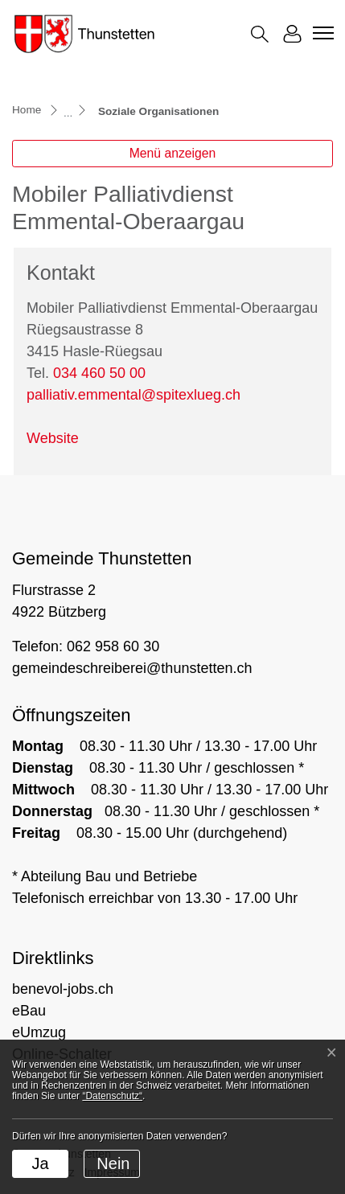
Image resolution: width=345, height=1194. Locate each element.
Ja (39, 1163)
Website (53, 438)
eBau (29, 1011)
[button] (260, 34)
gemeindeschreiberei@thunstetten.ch (132, 668)
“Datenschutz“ (112, 1096)
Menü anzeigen (172, 153)
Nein (113, 1163)
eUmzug (39, 1032)
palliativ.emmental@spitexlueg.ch (133, 395)
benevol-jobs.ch (62, 989)
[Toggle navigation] (321, 33)
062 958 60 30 (113, 646)
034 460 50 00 (99, 373)
